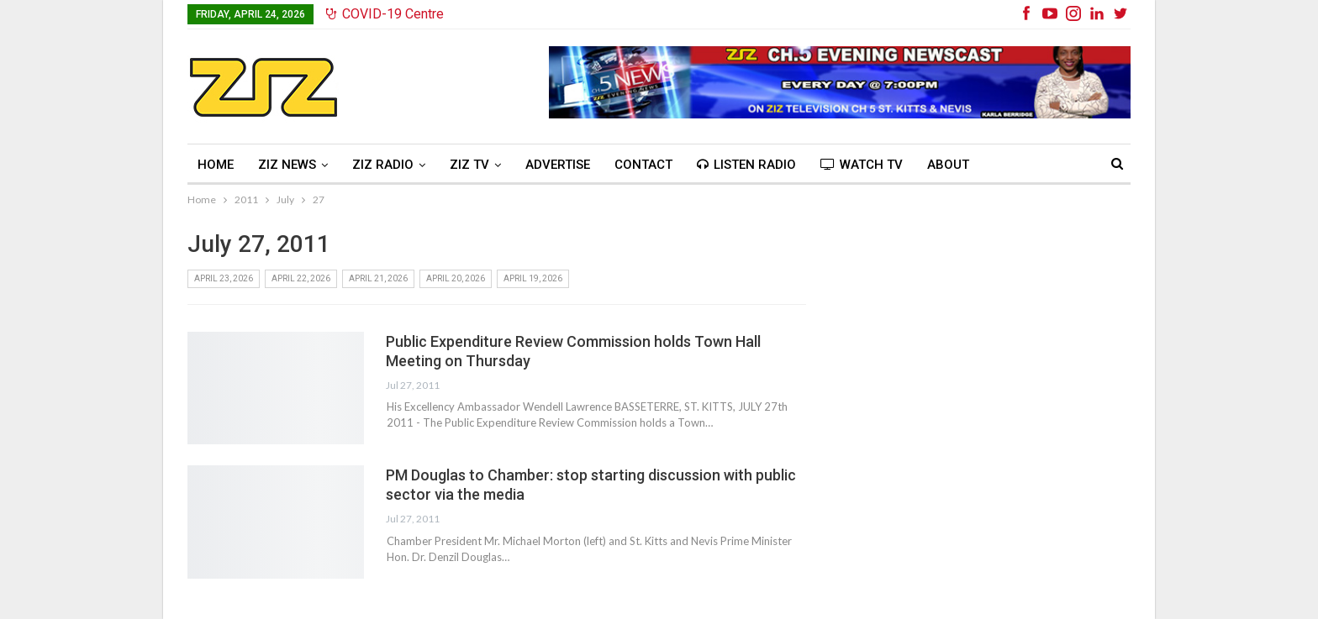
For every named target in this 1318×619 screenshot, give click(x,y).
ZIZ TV (469, 164)
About (948, 164)
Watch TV (861, 164)
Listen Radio (746, 164)
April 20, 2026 (455, 278)
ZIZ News (287, 164)
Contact (643, 164)
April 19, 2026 (532, 278)
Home (216, 164)
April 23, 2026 (223, 278)
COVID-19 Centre (385, 14)
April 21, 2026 (378, 278)
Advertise (557, 164)
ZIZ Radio (383, 164)
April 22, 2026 (301, 278)
